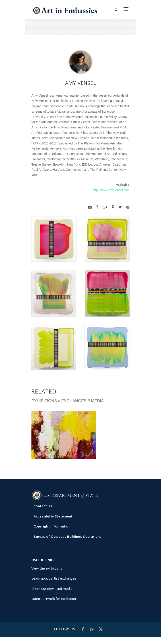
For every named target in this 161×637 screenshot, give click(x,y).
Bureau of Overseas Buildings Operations (67, 536)
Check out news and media (51, 588)
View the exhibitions (46, 568)
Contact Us (43, 506)
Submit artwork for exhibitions (54, 598)
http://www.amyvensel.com (111, 190)
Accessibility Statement (53, 516)
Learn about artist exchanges (53, 578)
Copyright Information (52, 526)
